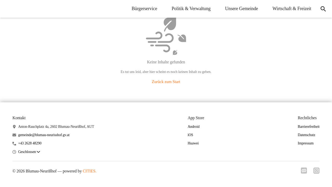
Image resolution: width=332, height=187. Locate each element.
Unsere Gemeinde (241, 8)
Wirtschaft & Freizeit (292, 8)
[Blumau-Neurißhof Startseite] (7, 9)
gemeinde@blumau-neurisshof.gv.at (44, 135)
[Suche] (323, 8)
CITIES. (89, 171)
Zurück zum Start (166, 81)
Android (193, 127)
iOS (190, 135)
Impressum (306, 143)
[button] (29, 152)
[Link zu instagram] (316, 171)
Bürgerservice (144, 8)
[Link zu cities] (304, 171)
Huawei (193, 143)
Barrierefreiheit (309, 127)
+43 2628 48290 (30, 143)
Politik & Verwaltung (191, 8)
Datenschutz (306, 135)
